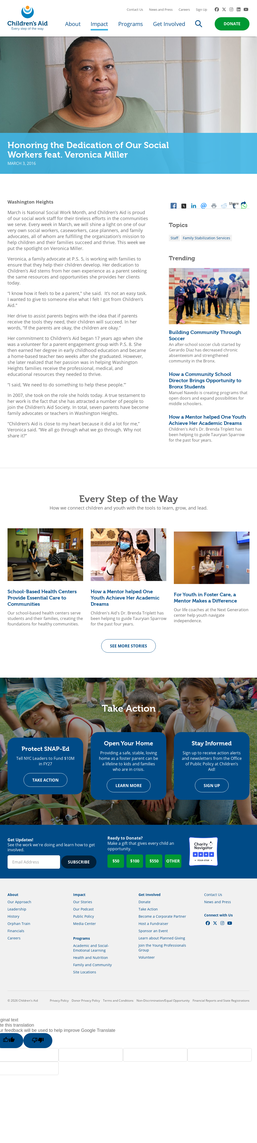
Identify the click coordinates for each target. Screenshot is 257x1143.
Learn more (128, 789)
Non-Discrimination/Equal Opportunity (163, 1005)
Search (198, 25)
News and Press (161, 11)
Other (173, 865)
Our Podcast (83, 913)
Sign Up (201, 11)
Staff (174, 241)
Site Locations (84, 976)
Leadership (17, 913)
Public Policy (83, 920)
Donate (232, 25)
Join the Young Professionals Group (162, 952)
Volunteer (147, 961)
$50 (115, 865)
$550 (154, 865)
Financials (16, 935)
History (13, 920)
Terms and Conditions (118, 1005)
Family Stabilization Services (206, 241)
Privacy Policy (59, 1005)
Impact (99, 25)
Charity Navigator (203, 855)
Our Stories (82, 906)
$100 (134, 865)
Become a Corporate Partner (162, 920)
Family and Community (92, 969)
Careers (184, 11)
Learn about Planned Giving (162, 942)
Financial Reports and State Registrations (221, 1005)
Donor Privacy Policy (86, 1005)
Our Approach (19, 906)
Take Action (45, 784)
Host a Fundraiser (153, 927)
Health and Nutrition (90, 961)
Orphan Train (19, 927)
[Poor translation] (39, 1044)
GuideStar (234, 855)
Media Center (84, 927)
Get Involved (169, 25)
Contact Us (135, 11)
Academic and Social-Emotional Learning (91, 952)
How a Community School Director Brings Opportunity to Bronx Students (205, 384)
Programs (130, 25)
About (73, 25)
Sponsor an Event (153, 935)
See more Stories (128, 649)
